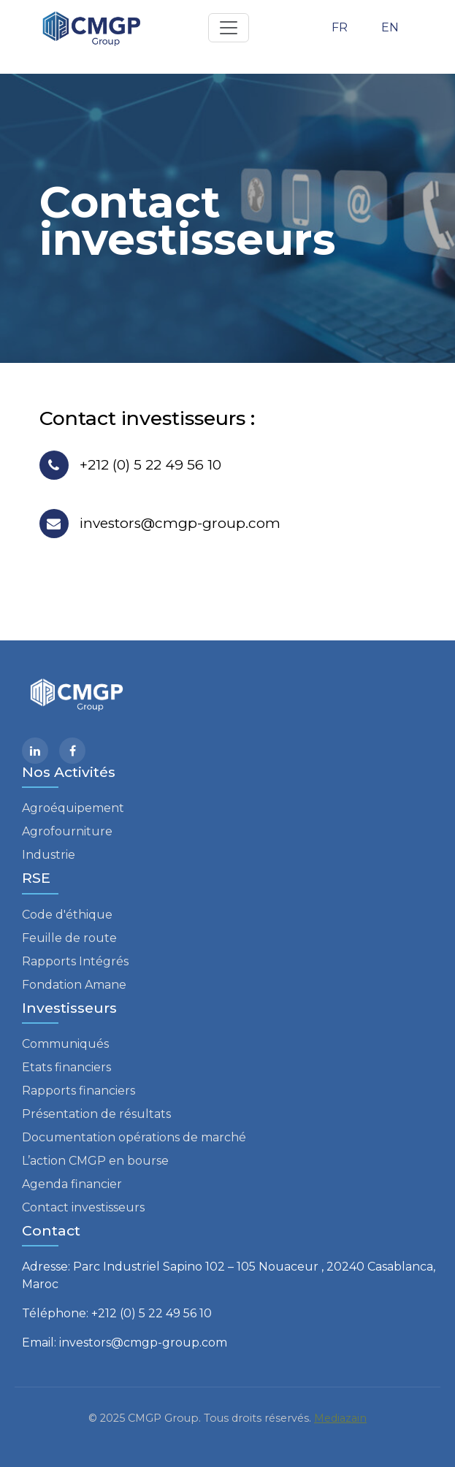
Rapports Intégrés (75, 961)
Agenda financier (72, 1184)
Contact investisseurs (83, 1207)
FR (340, 27)
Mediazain (340, 1418)
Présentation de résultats (96, 1114)
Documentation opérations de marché (134, 1137)
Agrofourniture (67, 831)
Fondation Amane (74, 985)
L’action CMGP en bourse (95, 1161)
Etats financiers (66, 1067)
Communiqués (65, 1044)
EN (390, 27)
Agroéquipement (73, 808)
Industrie (48, 855)
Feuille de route (69, 938)
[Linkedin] (35, 751)
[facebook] (72, 751)
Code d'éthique (67, 915)
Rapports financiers (78, 1091)
